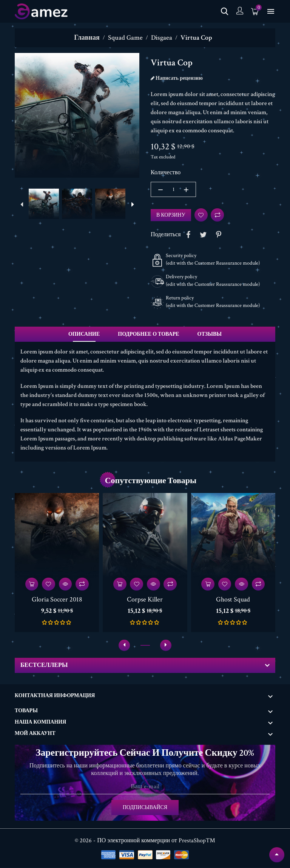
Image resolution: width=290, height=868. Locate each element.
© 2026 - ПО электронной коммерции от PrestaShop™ (145, 841)
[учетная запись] (240, 11)
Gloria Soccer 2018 (57, 599)
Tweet (203, 234)
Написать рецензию (178, 78)
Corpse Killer (145, 599)
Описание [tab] (84, 334)
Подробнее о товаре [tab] (148, 334)
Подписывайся (145, 807)
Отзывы (209, 334)
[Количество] (173, 189)
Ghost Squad (233, 599)
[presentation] (21, 205)
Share (188, 234)
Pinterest (218, 234)
